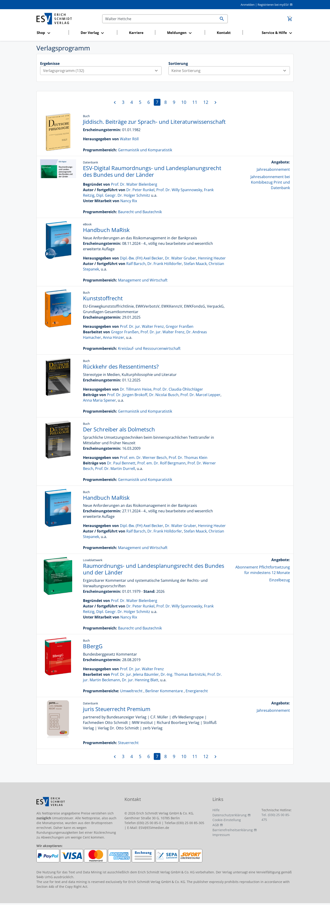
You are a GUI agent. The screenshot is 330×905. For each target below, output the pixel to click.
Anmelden (248, 5)
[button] (51, 33)
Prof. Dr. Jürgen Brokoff (127, 394)
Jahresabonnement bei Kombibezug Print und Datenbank (270, 182)
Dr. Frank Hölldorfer (164, 263)
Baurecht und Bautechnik (140, 211)
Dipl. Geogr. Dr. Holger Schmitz (123, 195)
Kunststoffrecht (103, 298)
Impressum (221, 835)
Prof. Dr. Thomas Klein (188, 457)
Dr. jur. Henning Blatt (140, 679)
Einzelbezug (279, 579)
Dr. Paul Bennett (121, 463)
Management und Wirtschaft (143, 280)
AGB (215, 825)
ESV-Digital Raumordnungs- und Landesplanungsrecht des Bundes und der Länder (152, 171)
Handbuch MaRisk (106, 230)
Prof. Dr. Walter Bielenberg (134, 184)
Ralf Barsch (136, 263)
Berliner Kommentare (164, 690)
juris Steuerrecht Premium (116, 709)
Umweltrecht (131, 690)
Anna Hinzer (113, 337)
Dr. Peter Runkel (140, 189)
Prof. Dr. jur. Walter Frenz (142, 326)
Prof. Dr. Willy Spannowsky (179, 189)
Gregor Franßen (179, 326)
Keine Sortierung (230, 70)
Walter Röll (129, 138)
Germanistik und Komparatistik (145, 149)
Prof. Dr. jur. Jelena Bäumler (135, 674)
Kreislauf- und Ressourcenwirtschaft (149, 348)
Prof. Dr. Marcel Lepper (200, 394)
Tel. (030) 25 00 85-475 (275, 817)
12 (205, 102)
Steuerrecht (128, 742)
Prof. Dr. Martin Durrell (115, 468)
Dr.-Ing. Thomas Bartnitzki (183, 674)
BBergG (92, 646)
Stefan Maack (195, 263)
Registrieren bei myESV (273, 5)
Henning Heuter (212, 258)
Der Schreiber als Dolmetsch (119, 429)
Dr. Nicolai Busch (164, 394)
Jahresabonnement (273, 169)
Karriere (136, 32)
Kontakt (224, 32)
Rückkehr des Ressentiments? (121, 366)
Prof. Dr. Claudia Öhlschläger (178, 389)
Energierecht (197, 690)
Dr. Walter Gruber (180, 258)
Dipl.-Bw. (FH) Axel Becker (141, 258)
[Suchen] (159, 18)
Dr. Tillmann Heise (135, 389)
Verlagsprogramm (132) (102, 70)
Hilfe (216, 810)
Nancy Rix (128, 200)
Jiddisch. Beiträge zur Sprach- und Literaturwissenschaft (154, 121)
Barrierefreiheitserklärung (232, 830)
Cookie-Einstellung (226, 820)
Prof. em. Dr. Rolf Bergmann (161, 463)
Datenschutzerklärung (229, 815)
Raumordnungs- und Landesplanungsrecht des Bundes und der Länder (153, 569)
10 (183, 102)
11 (194, 102)
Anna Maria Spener (99, 400)
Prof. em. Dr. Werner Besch (143, 457)
